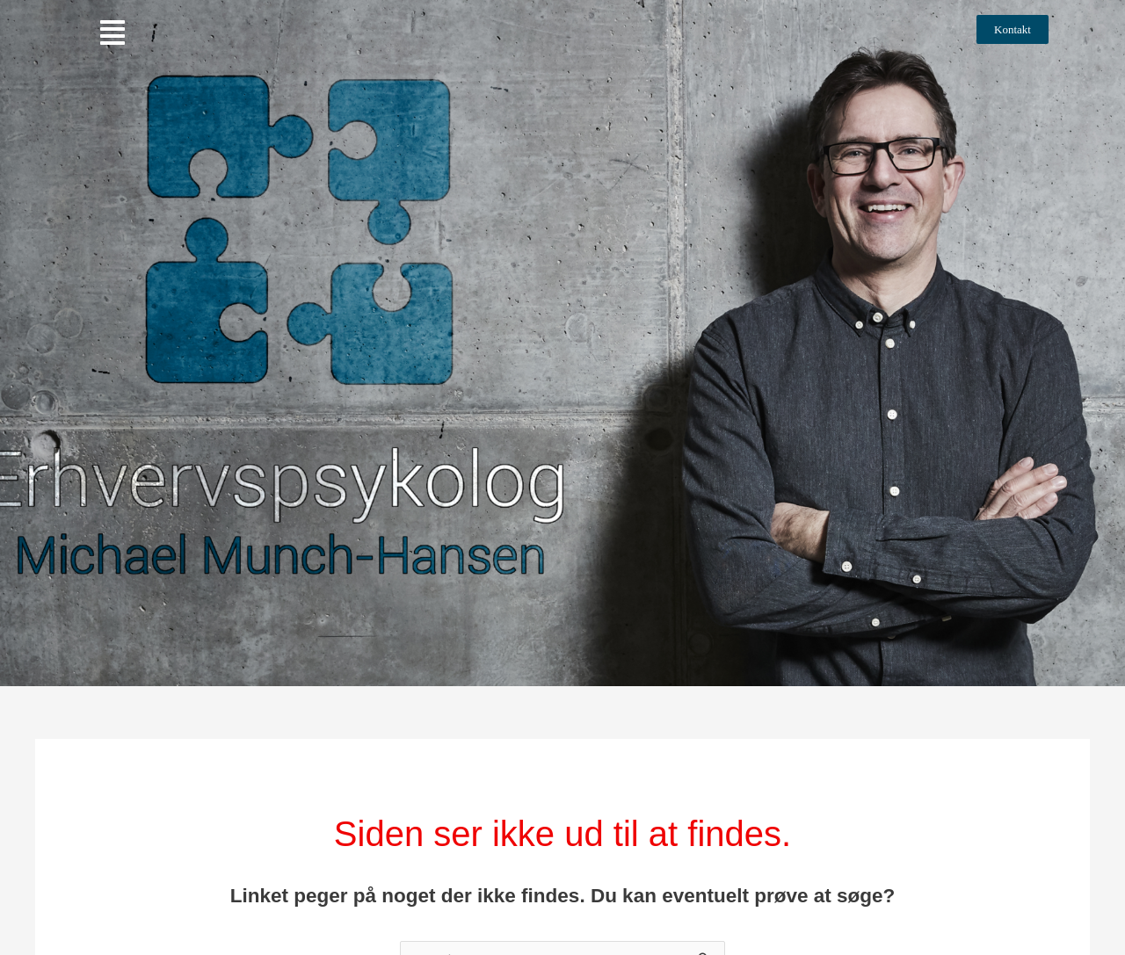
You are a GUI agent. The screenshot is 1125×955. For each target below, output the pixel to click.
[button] (112, 33)
